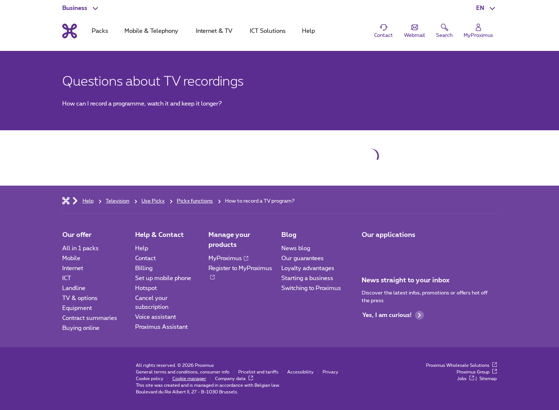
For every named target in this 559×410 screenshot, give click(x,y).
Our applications (388, 235)
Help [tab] (308, 31)
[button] (486, 8)
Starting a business (307, 278)
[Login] (478, 31)
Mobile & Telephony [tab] (151, 31)
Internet (72, 268)
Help (141, 248)
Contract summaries (89, 318)
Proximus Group (477, 372)
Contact (145, 258)
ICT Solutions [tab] (268, 31)
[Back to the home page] (69, 31)
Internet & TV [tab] (214, 31)
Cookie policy (150, 378)
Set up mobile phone (163, 278)
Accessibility (300, 372)
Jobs (465, 378)
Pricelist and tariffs (258, 372)
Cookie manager (189, 378)
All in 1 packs (80, 248)
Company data (234, 378)
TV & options (80, 298)
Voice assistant (155, 317)
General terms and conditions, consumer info (182, 372)
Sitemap (488, 378)
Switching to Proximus (311, 288)
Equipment (77, 308)
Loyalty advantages (307, 268)
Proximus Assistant (161, 327)
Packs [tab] (100, 31)
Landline (73, 288)
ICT (66, 278)
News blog (295, 248)
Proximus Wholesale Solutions (461, 365)
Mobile (71, 258)
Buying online (80, 328)
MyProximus (228, 258)
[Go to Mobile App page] (368, 250)
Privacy (330, 372)
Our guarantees (302, 258)
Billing (143, 268)
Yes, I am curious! (393, 315)
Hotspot (146, 288)
